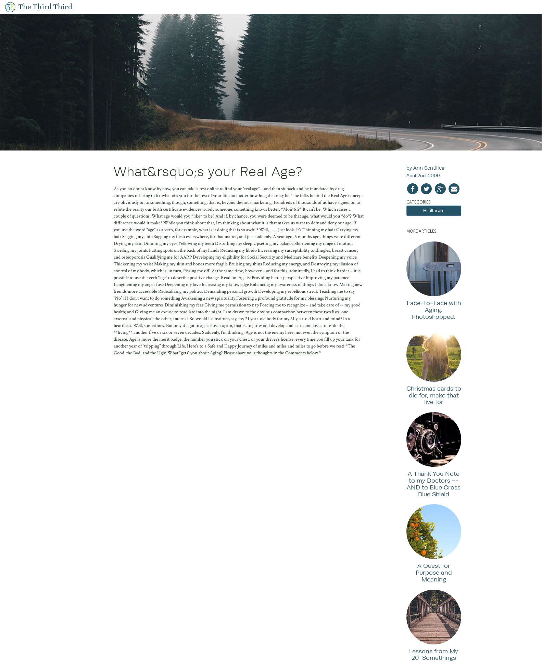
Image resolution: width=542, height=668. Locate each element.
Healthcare (433, 210)
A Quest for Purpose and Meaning (434, 572)
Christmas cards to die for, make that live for (433, 395)
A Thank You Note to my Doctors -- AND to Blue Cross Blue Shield (434, 484)
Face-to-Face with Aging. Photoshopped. (434, 309)
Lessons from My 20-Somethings (433, 654)
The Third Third (45, 6)
